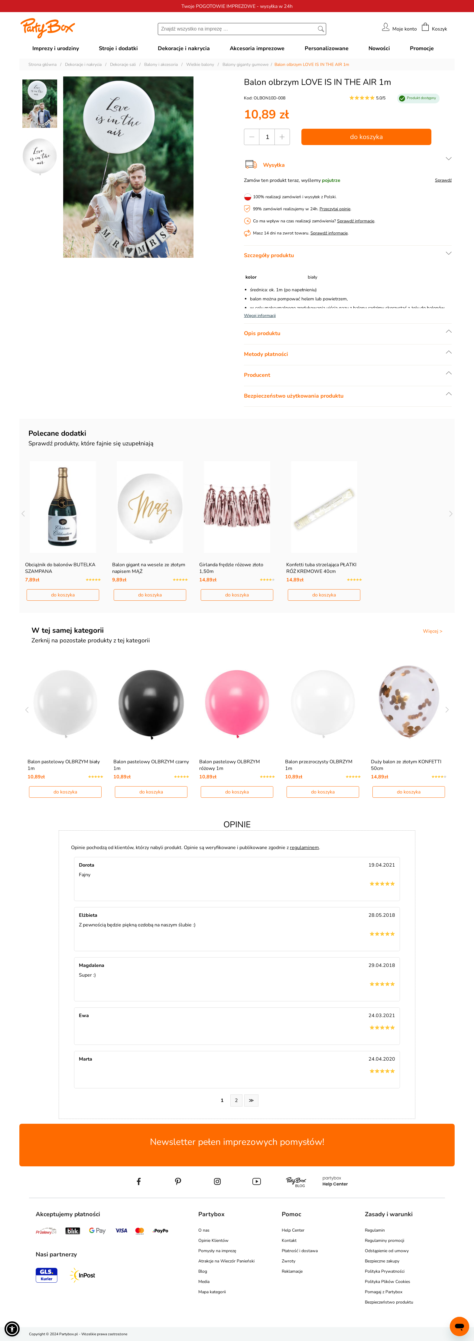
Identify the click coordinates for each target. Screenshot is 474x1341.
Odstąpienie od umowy (387, 1251)
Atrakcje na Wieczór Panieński (226, 1261)
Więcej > (433, 631)
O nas (203, 1230)
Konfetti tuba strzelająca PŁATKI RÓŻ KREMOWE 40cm (321, 568)
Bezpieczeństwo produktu (389, 1302)
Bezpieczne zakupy (382, 1261)
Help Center (293, 1230)
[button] (12, 1329)
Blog (202, 1271)
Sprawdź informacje (355, 221)
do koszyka (366, 136)
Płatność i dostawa (300, 1251)
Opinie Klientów (213, 1240)
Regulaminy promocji (384, 1240)
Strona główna (42, 64)
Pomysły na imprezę (217, 1251)
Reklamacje (292, 1271)
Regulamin (375, 1230)
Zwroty (288, 1261)
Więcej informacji (260, 315)
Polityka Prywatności (384, 1271)
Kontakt (289, 1240)
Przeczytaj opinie (335, 209)
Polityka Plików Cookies (387, 1281)
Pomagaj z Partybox (383, 1292)
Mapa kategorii (212, 1292)
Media (203, 1281)
